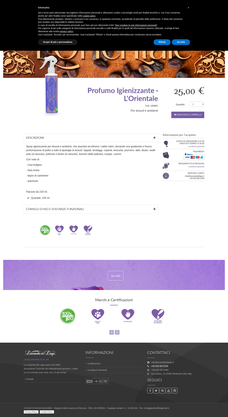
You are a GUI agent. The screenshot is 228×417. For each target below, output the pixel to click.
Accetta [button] (181, 42)
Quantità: (180, 104)
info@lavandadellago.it (162, 362)
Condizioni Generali (97, 370)
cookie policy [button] (89, 16)
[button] (188, 7)
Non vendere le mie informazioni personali (135, 25)
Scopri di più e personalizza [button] (57, 42)
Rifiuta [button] (162, 42)
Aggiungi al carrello (188, 115)
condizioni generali (196, 146)
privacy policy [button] (66, 31)
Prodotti (29, 379)
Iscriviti (115, 275)
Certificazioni (94, 363)
